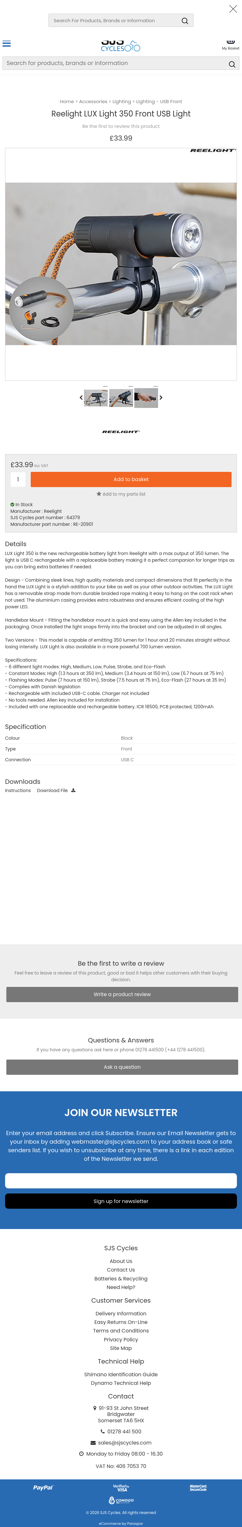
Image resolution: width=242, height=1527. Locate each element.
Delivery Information (121, 1313)
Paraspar (135, 1523)
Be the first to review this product (121, 126)
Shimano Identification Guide (121, 1374)
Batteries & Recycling (121, 1278)
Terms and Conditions (121, 1330)
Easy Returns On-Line (121, 1322)
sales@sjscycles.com (125, 1442)
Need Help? (121, 1287)
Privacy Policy (121, 1339)
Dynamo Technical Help (121, 1383)
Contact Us (121, 1269)
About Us (121, 1261)
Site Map (121, 1348)
